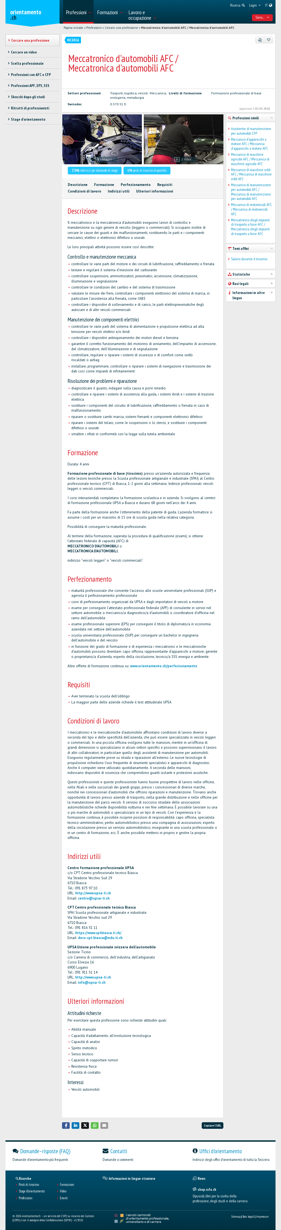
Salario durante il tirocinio (249, 259)
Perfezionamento (136, 184)
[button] (66, 1125)
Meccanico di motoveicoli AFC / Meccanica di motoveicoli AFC (251, 209)
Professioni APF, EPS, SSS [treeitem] (30, 85)
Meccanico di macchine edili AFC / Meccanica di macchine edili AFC (251, 174)
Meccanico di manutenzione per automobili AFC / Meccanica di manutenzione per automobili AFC (251, 192)
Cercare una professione (121, 28)
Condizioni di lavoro (84, 191)
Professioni (94, 28)
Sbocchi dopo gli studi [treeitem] (28, 96)
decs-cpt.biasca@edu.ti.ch (100, 937)
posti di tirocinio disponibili (147, 170)
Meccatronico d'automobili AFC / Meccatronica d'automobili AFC (187, 28)
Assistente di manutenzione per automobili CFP (251, 131)
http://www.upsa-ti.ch (93, 893)
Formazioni (67, 1185)
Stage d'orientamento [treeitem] (28, 119)
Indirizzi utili (119, 191)
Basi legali (248, 1216)
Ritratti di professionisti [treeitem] (30, 108)
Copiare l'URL (212, 1125)
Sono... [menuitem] (262, 17)
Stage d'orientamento (32, 1191)
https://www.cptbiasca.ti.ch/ (98, 933)
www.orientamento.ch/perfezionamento (163, 666)
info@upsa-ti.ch (91, 982)
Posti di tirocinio (29, 1185)
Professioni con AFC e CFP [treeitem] (31, 74)
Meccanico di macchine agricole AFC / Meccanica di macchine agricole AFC (250, 159)
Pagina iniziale (73, 28)
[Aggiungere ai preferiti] (268, 40)
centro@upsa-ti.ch (93, 898)
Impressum (262, 1216)
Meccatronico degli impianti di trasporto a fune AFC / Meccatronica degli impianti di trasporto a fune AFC (250, 227)
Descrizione (78, 184)
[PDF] (260, 40)
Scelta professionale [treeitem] (27, 63)
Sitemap (236, 1216)
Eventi (64, 1198)
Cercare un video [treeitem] (24, 52)
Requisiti (164, 184)
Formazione (104, 184)
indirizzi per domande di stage (95, 170)
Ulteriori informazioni (154, 191)
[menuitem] (78, 12)
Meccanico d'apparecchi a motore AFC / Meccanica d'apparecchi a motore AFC (249, 144)
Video (63, 1191)
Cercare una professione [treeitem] (30, 40)
